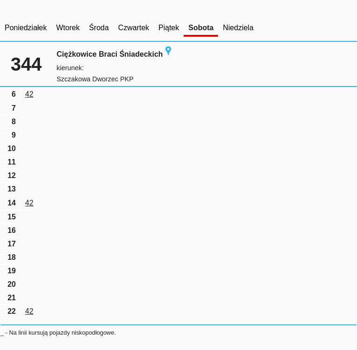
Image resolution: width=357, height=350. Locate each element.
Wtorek (68, 28)
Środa (99, 28)
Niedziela (238, 28)
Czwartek (133, 28)
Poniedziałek (26, 28)
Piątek (169, 28)
